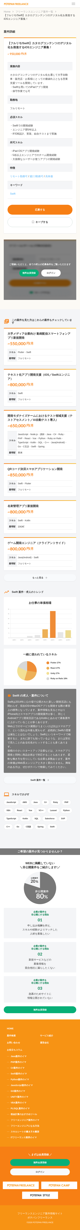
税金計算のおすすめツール (24, 1114)
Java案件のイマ (19, 1056)
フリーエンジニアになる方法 (25, 1126)
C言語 (28, 827)
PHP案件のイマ (18, 1062)
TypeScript (11, 818)
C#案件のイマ (17, 1068)
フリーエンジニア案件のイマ (25, 1120)
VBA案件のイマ (18, 1102)
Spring (40, 827)
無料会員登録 (29, 273)
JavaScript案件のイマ (22, 1085)
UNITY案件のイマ (19, 1097)
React (19, 810)
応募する (40, 209)
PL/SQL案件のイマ (20, 1108)
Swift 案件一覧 (39, 780)
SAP (63, 818)
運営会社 (44, 1042)
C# (45, 802)
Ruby (55, 802)
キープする (41, 222)
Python (66, 810)
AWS (25, 802)
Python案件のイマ (20, 1079)
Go (18, 827)
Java (35, 802)
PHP (66, 802)
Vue (30, 810)
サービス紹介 (46, 1035)
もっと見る (40, 577)
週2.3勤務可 (36, 176)
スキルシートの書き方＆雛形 (25, 1131)
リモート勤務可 (19, 176)
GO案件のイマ (18, 1091)
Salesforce (50, 818)
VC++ (41, 810)
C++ (8, 827)
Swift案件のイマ (19, 1073)
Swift (13, 193)
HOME (10, 1028)
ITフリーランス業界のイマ (24, 1137)
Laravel (53, 810)
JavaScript (11, 802)
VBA (8, 810)
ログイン (51, 273)
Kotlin (25, 818)
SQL (36, 818)
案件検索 (11, 1035)
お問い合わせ (13, 1042)
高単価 (49, 176)
